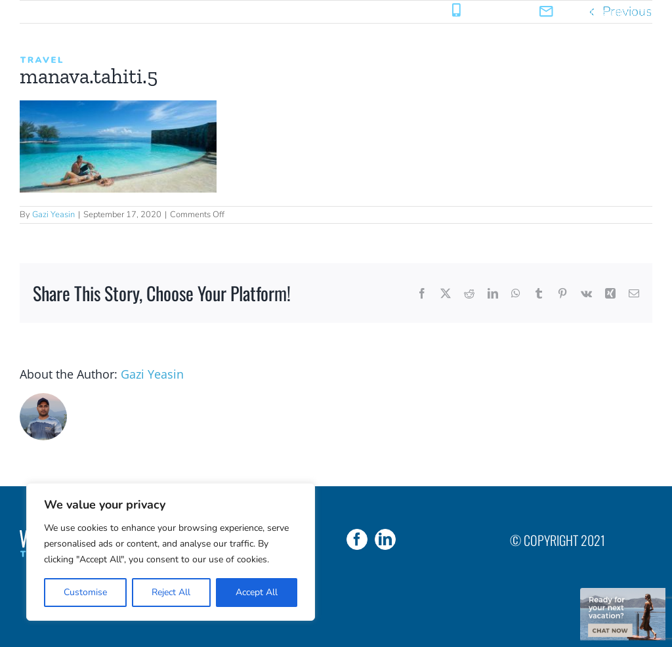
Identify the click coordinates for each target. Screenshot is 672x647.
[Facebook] (357, 539)
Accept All (257, 592)
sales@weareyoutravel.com (606, 11)
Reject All (171, 592)
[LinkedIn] (385, 539)
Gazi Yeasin (53, 214)
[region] (170, 552)
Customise (85, 592)
